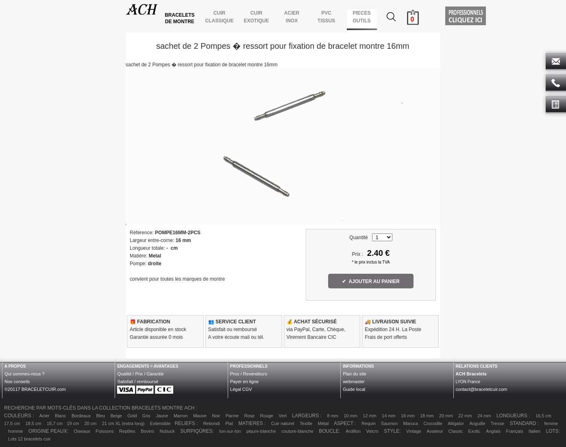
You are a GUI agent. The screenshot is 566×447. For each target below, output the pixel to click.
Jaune (162, 415)
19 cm (73, 423)
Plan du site (354, 373)
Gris (146, 415)
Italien (534, 431)
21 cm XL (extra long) (123, 423)
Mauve (200, 415)
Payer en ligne (244, 381)
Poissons (105, 431)
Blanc (60, 415)
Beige (116, 415)
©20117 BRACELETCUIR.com (35, 389)
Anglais (493, 431)
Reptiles (127, 431)
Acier (44, 415)
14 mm (389, 415)
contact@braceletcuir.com (481, 389)
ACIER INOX (291, 17)
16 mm (408, 415)
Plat (229, 423)
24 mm (484, 415)
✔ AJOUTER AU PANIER (371, 281)
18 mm (427, 415)
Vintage (413, 431)
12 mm (370, 415)
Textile (306, 423)
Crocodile (432, 423)
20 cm (90, 423)
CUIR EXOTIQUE (256, 17)
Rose (249, 415)
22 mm (465, 415)
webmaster (354, 381)
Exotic (474, 431)
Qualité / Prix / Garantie (140, 373)
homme (15, 431)
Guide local (354, 389)
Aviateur (435, 431)
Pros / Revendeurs (248, 373)
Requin (368, 423)
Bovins (147, 431)
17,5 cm (12, 423)
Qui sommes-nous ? (24, 373)
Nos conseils (17, 381)
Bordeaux (81, 415)
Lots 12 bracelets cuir (29, 438)
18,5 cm (33, 423)
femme (551, 423)
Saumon (389, 423)
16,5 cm (543, 415)
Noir (216, 415)
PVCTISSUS (326, 17)
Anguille (477, 423)
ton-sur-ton (230, 431)
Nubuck (167, 431)
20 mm (446, 415)
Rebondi (211, 423)
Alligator (456, 423)
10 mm (350, 415)
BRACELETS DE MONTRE (180, 18)
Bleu (100, 415)
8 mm (332, 415)
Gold (132, 415)
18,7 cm (55, 423)
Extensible (160, 423)
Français (514, 431)
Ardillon (353, 431)
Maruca (410, 423)
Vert (283, 415)
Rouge (266, 415)
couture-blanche (297, 431)
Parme (232, 415)
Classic (455, 431)
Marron (181, 415)
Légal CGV (241, 389)
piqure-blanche (261, 431)
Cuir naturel (282, 423)
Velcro (372, 431)
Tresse (497, 423)
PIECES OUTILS (361, 17)
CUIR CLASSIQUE (219, 17)
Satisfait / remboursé (137, 381)
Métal (323, 423)
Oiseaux (82, 431)
